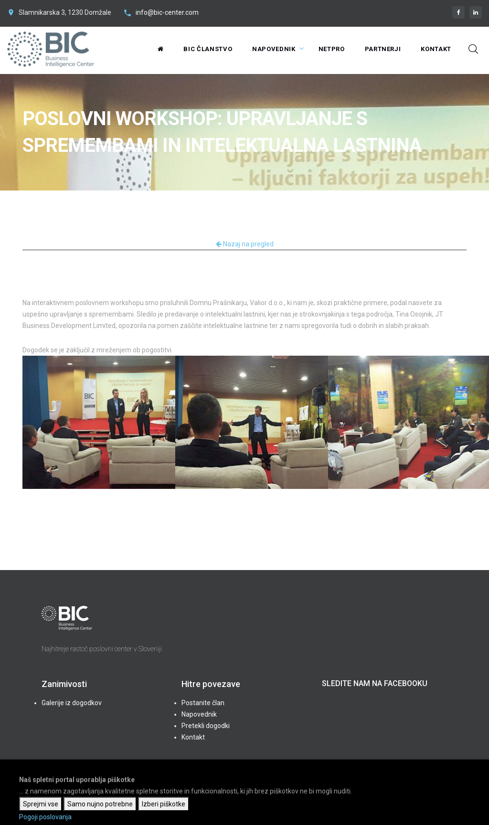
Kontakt (436, 49)
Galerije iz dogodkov (72, 703)
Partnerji (383, 49)
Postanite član (202, 703)
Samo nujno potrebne (100, 804)
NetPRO (332, 49)
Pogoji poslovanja (45, 817)
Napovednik (274, 49)
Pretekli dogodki (205, 726)
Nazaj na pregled (245, 244)
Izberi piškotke (163, 804)
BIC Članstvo (207, 49)
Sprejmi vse (40, 804)
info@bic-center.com (167, 12)
